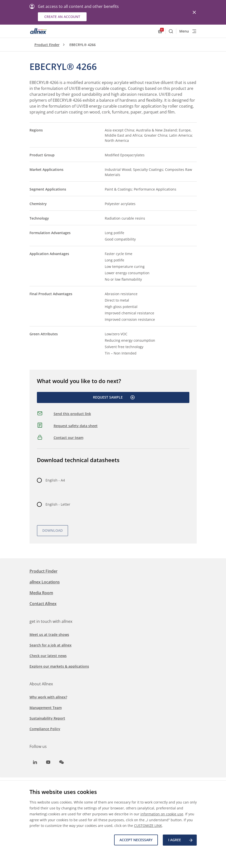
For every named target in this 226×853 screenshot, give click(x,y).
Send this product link (72, 413)
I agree (180, 840)
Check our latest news (48, 655)
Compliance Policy (45, 728)
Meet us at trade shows (49, 634)
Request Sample (114, 397)
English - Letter (57, 504)
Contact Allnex (43, 603)
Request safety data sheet (76, 425)
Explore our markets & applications (59, 666)
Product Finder (47, 44)
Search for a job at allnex (51, 645)
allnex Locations (45, 582)
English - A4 (55, 480)
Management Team (46, 707)
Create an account (62, 16)
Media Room (41, 592)
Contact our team (68, 437)
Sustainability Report (47, 718)
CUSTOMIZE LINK (148, 825)
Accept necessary (136, 840)
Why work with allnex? (48, 697)
